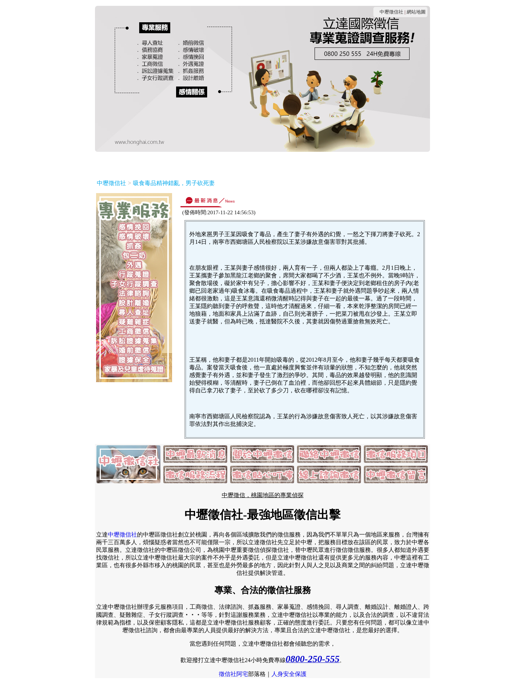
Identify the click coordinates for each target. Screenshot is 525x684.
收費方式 (239, 163)
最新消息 (124, 163)
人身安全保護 (289, 674)
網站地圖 (416, 12)
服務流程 (304, 163)
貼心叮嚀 (336, 163)
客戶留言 (400, 163)
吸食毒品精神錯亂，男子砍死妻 (174, 183)
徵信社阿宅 (233, 674)
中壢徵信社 (391, 12)
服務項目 (271, 163)
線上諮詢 (368, 163)
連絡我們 (207, 163)
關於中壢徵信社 (166, 163)
